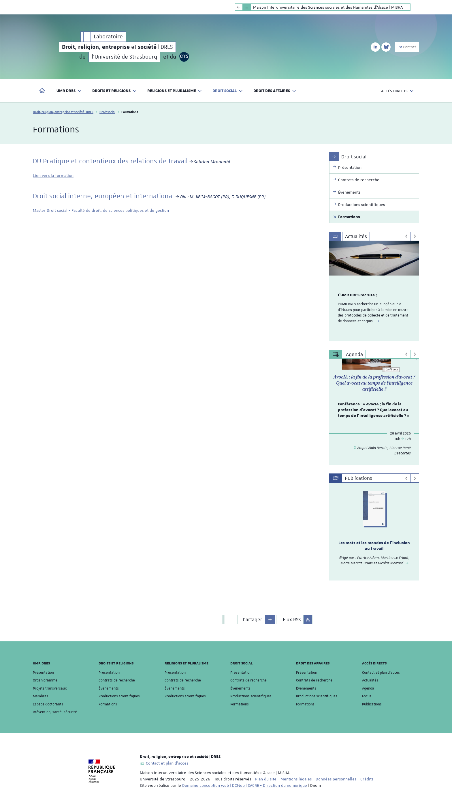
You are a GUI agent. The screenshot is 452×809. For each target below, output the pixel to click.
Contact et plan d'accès (381, 672)
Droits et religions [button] (114, 91)
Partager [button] (252, 619)
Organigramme (45, 680)
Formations (108, 704)
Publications (372, 704)
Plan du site (265, 779)
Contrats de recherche (117, 680)
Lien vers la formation (53, 175)
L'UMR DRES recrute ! (357, 295)
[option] (374, 291)
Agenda (368, 688)
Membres (40, 696)
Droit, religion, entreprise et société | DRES (63, 111)
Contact (407, 47)
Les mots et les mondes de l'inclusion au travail (374, 545)
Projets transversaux (50, 688)
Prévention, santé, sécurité (55, 712)
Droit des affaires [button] (274, 91)
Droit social (107, 111)
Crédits (366, 779)
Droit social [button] (227, 91)
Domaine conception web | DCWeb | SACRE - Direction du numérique (244, 785)
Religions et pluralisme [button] (174, 91)
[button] (270, 619)
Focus (366, 696)
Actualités (370, 680)
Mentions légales (296, 779)
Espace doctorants (48, 704)
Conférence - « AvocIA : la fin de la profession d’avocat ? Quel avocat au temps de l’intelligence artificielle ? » (373, 410)
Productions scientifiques (119, 696)
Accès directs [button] (397, 91)
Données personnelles (336, 779)
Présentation (43, 672)
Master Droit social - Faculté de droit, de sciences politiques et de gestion (101, 210)
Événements (109, 688)
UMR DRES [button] (69, 91)
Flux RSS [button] (292, 619)
